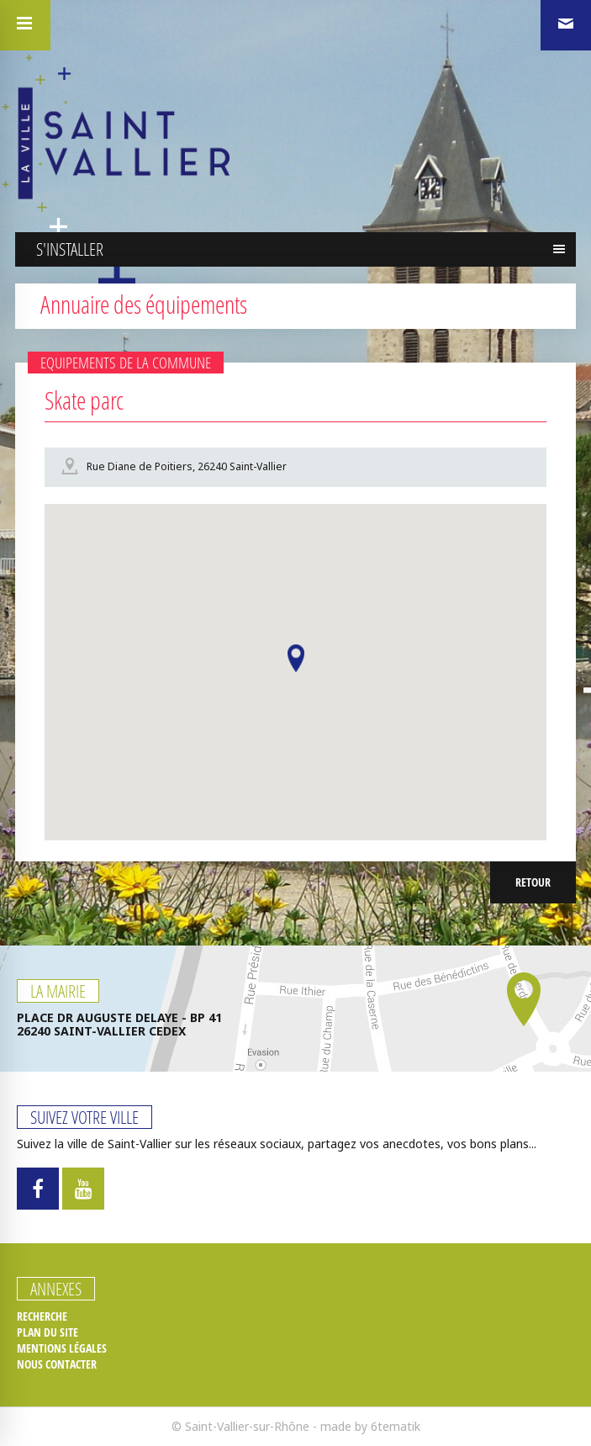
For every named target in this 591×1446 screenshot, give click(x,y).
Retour (533, 882)
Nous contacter (57, 1364)
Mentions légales (62, 1348)
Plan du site (47, 1332)
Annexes (56, 1288)
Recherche (42, 1316)
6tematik (395, 1426)
